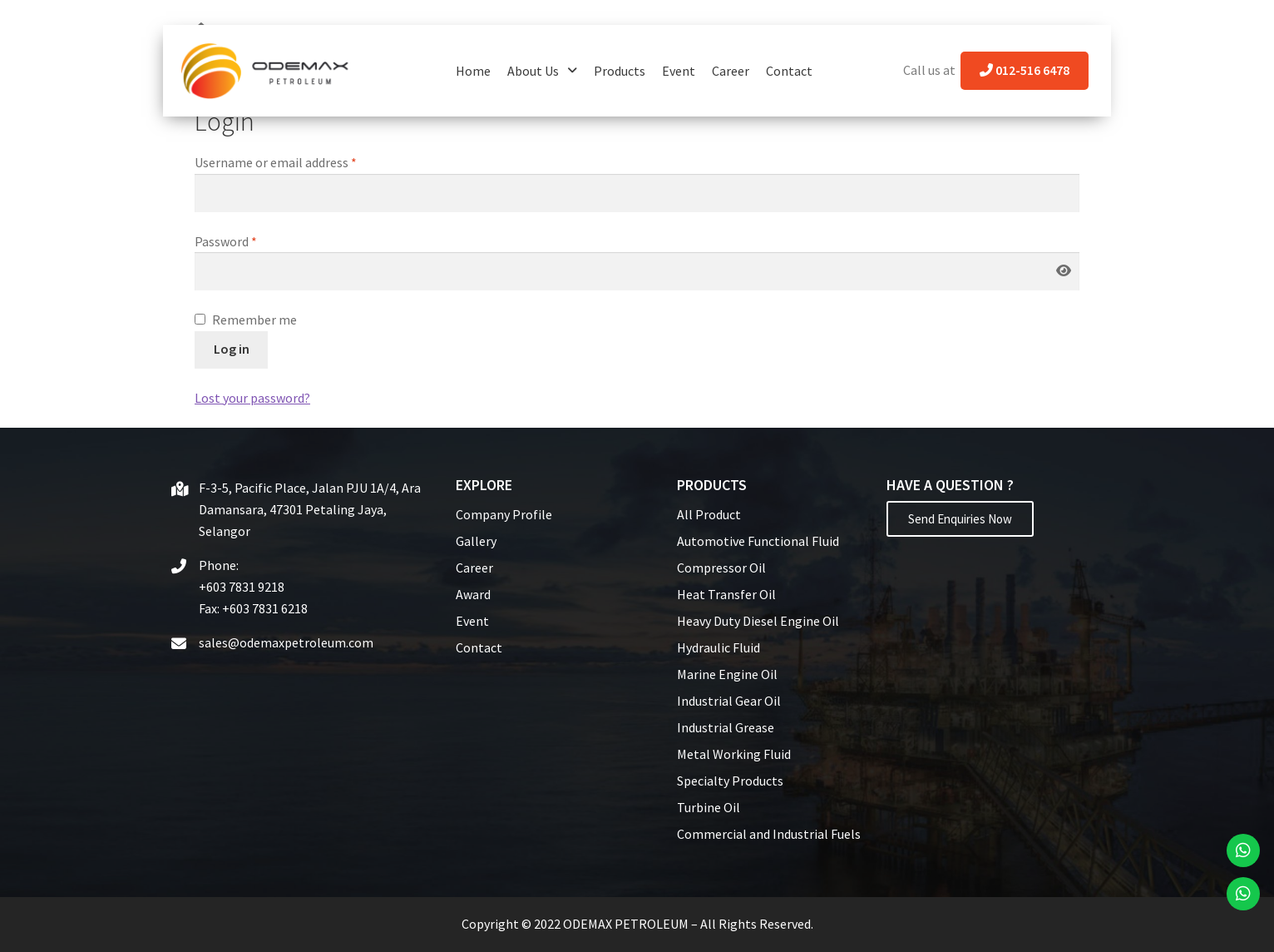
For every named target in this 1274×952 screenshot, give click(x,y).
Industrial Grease (725, 727)
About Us (542, 70)
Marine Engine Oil (727, 674)
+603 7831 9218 (241, 586)
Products (619, 70)
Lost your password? (252, 397)
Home (473, 70)
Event (678, 70)
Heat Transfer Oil (726, 594)
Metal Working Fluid (734, 754)
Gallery (476, 541)
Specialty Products (730, 780)
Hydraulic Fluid (718, 647)
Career (730, 70)
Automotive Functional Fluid (758, 541)
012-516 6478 (1024, 70)
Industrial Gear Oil (729, 700)
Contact (789, 70)
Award (473, 594)
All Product (709, 514)
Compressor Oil (721, 567)
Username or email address (276, 162)
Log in (231, 348)
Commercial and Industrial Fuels (769, 834)
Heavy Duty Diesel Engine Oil (758, 620)
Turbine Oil (708, 807)
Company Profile (504, 514)
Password (226, 241)
